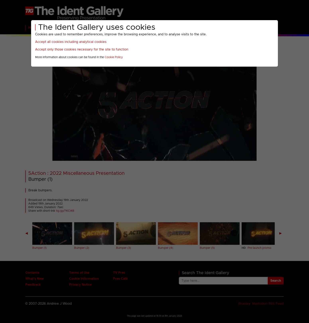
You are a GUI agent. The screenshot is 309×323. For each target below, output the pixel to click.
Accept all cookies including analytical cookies (70, 41)
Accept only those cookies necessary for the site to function (81, 49)
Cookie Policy (114, 57)
